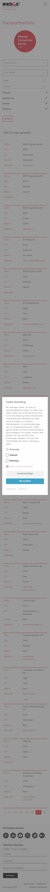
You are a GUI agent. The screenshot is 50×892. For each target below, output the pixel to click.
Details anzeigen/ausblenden (21, 467)
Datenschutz (11, 489)
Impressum (22, 489)
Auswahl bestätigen (25, 474)
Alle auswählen (25, 481)
